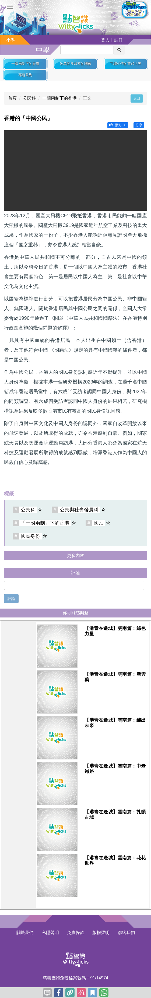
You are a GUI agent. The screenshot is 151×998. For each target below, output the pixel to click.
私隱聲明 (50, 932)
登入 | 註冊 (112, 40)
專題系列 (25, 75)
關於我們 (25, 932)
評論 (11, 598)
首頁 (12, 98)
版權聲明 (101, 932)
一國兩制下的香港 (25, 64)
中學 (43, 50)
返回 (137, 98)
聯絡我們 (126, 932)
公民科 (29, 98)
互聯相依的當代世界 (125, 64)
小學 (10, 40)
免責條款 (75, 932)
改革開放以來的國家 (75, 64)
